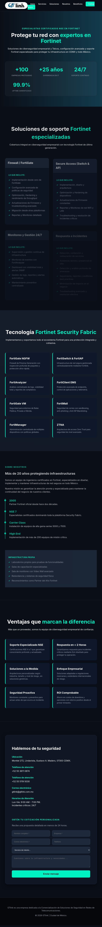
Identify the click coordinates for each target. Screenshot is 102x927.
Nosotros (66, 4)
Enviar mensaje (51, 875)
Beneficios (77, 4)
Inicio (32, 4)
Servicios (42, 4)
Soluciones (54, 4)
